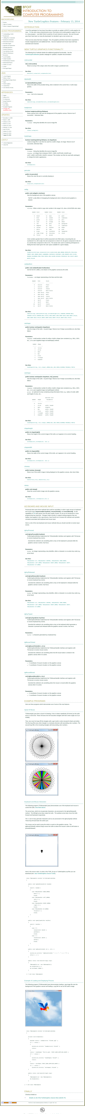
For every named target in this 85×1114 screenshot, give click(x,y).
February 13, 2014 (7, 127)
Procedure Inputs (7, 43)
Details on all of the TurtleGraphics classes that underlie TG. (47, 1094)
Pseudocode (6, 36)
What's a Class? (7, 78)
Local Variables (7, 57)
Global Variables (7, 58)
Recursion (5, 55)
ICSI (82, 2)
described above (40, 804)
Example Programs (7, 106)
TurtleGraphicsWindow (32, 54)
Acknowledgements (8, 143)
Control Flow (6, 85)
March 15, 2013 (7, 123)
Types (4, 82)
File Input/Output (7, 68)
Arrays (4, 66)
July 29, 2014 (6, 129)
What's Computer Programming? (11, 26)
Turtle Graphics (7, 83)
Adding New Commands (9, 37)
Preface (5, 22)
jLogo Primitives (7, 101)
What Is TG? (6, 97)
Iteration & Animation (8, 39)
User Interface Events (8, 51)
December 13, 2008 (7, 118)
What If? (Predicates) (8, 53)
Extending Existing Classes (9, 80)
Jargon (4, 95)
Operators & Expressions (9, 45)
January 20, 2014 (7, 125)
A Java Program (7, 76)
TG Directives (6, 99)
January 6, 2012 (7, 121)
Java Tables (6, 105)
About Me (5, 144)
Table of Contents (7, 24)
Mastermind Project (7, 62)
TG (30, 32)
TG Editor (5, 103)
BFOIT (77, 2)
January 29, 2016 (7, 133)
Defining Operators (7, 47)
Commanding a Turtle (8, 34)
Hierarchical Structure (8, 41)
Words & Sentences (7, 49)
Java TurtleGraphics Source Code (44, 870)
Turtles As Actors (7, 64)
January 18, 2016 (7, 131)
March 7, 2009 (6, 119)
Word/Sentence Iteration (9, 60)
